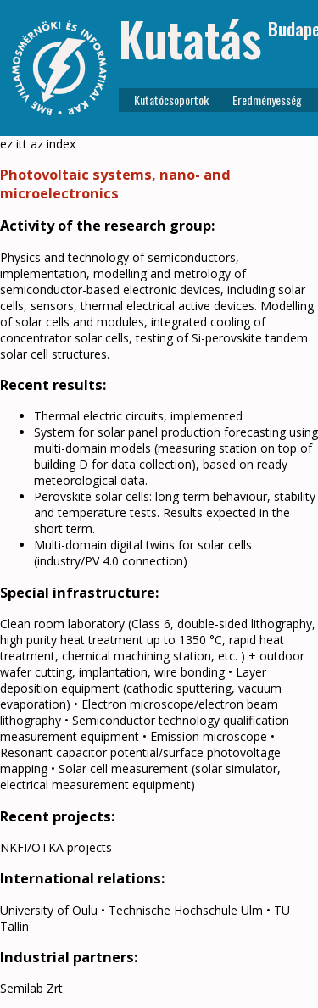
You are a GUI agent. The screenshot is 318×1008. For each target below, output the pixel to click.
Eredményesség (267, 100)
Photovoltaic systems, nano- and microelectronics (115, 184)
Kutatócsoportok (171, 100)
